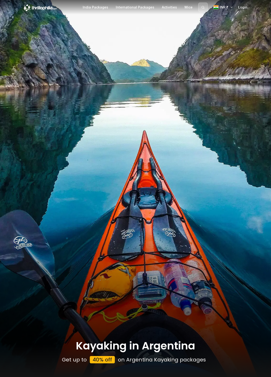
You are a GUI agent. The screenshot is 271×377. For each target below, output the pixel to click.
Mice (189, 7)
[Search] (203, 7)
